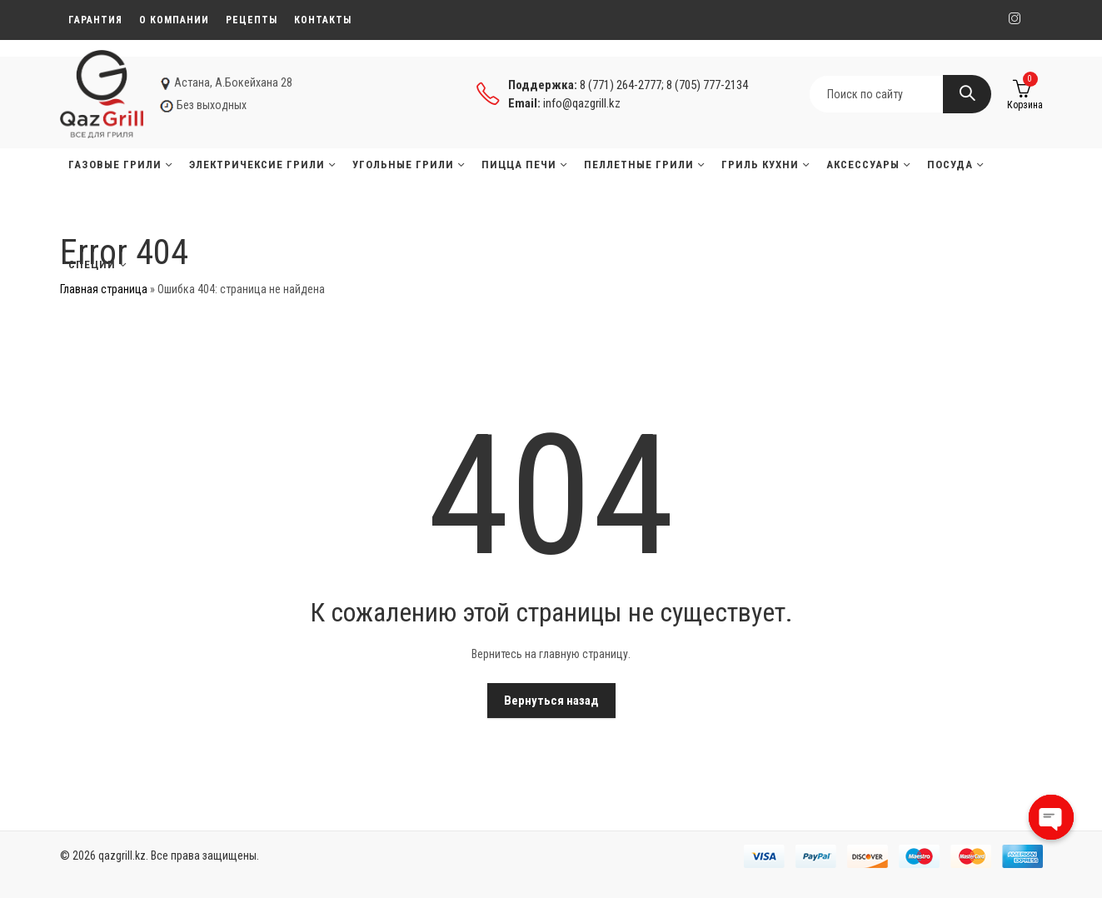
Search (967, 94)
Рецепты (251, 20)
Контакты (323, 20)
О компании (174, 20)
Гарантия (95, 20)
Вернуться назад (551, 700)
